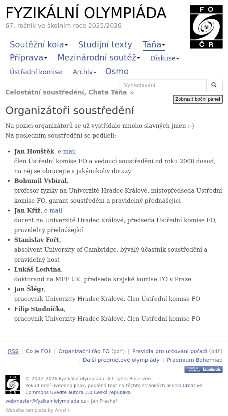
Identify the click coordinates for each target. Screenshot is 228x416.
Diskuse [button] (164, 58)
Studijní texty (105, 44)
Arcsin (62, 409)
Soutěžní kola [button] (39, 44)
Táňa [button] (154, 44)
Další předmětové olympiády (121, 359)
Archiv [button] (84, 72)
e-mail (67, 151)
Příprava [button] (28, 57)
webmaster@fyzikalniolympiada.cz (45, 400)
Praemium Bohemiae (195, 359)
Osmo (117, 71)
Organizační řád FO (83, 351)
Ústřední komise (36, 72)
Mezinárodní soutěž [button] (99, 57)
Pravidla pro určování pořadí (169, 351)
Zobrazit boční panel (197, 99)
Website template (25, 409)
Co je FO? (38, 351)
